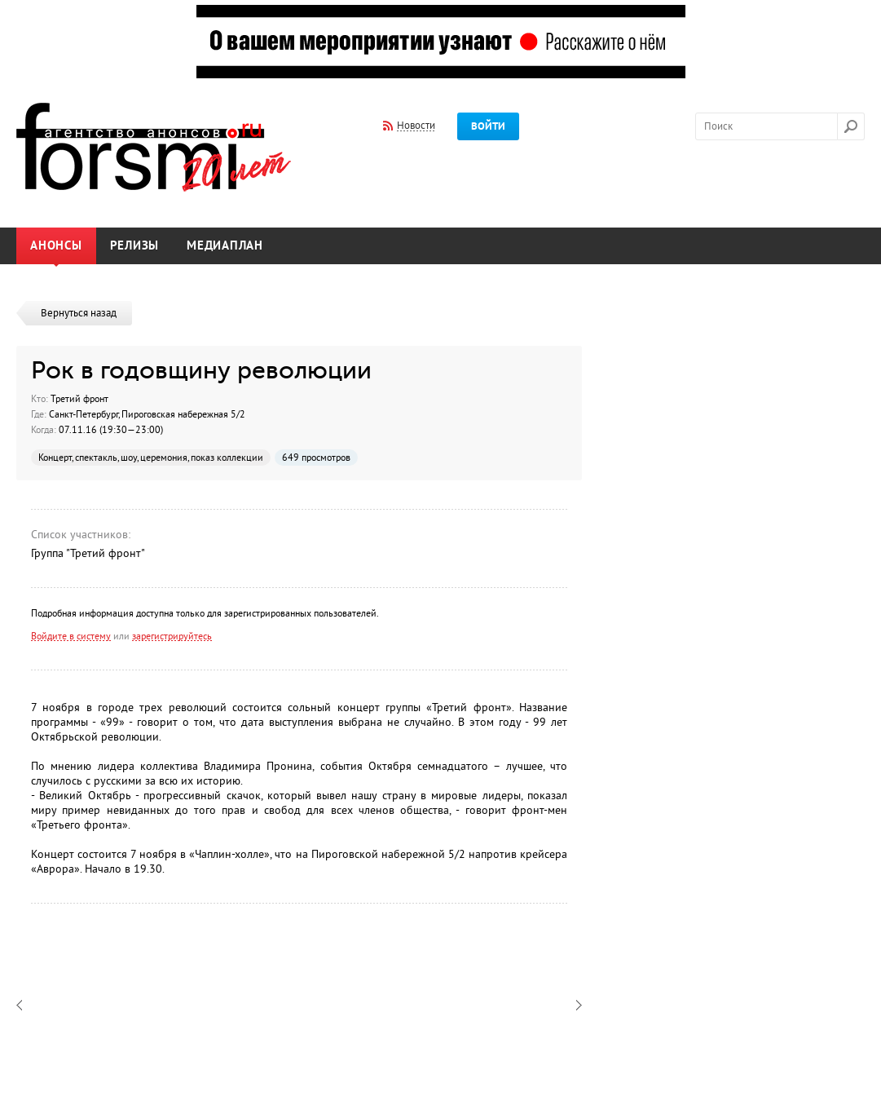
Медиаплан (225, 246)
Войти (488, 126)
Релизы (135, 246)
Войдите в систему (71, 636)
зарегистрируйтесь (172, 636)
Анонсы (56, 246)
